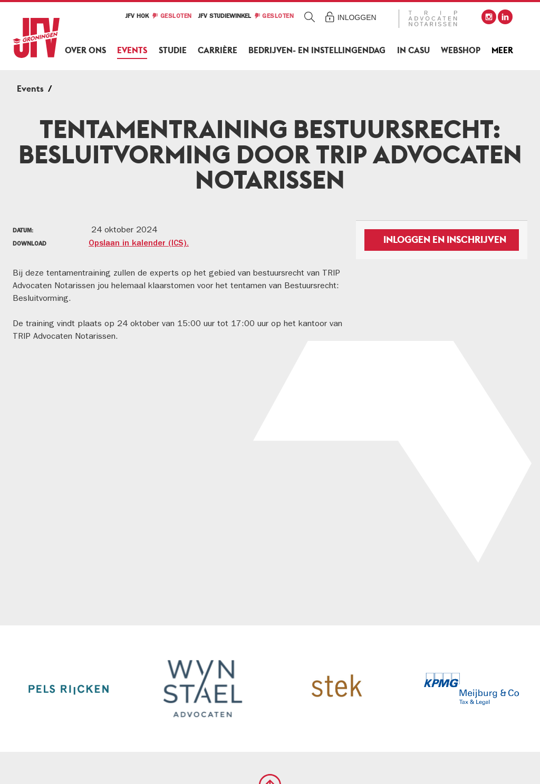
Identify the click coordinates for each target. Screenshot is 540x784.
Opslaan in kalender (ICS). (139, 244)
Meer (502, 50)
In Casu (413, 50)
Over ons (85, 50)
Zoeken (310, 16)
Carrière (217, 50)
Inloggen (357, 17)
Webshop (460, 50)
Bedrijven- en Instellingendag (316, 50)
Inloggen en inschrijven (444, 239)
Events (132, 50)
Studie (173, 50)
